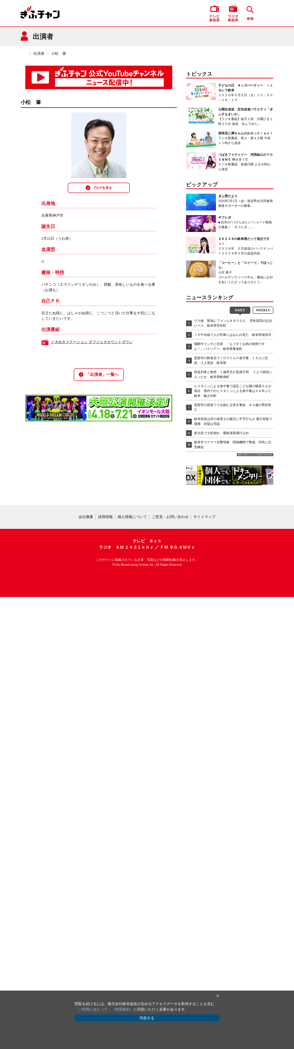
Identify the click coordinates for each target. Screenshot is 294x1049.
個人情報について (132, 969)
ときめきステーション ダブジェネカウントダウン (92, 342)
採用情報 (105, 969)
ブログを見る (99, 187)
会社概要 (86, 969)
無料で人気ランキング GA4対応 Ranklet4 (254, 455)
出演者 (38, 53)
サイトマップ (204, 969)
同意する (147, 1018)
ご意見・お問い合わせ (170, 969)
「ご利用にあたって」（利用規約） (104, 1009)
